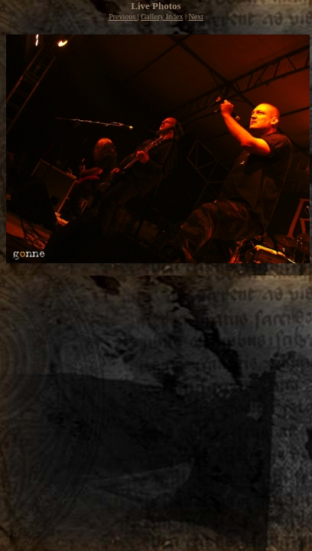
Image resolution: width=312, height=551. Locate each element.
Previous (123, 16)
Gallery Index (162, 16)
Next (195, 16)
